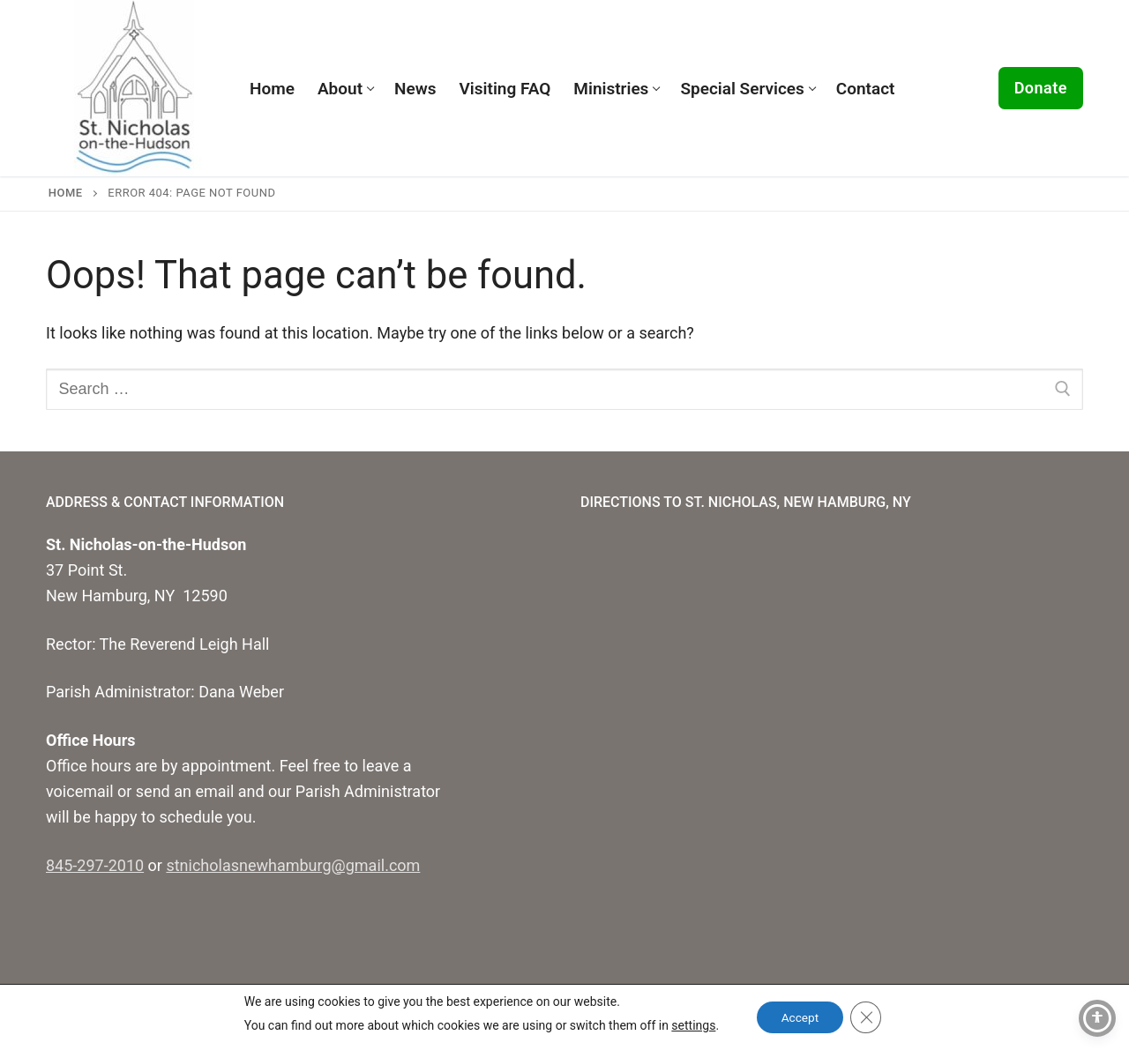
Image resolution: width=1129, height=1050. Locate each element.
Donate (1040, 87)
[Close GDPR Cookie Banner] (868, 1017)
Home (66, 192)
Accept (800, 1017)
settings (691, 1025)
